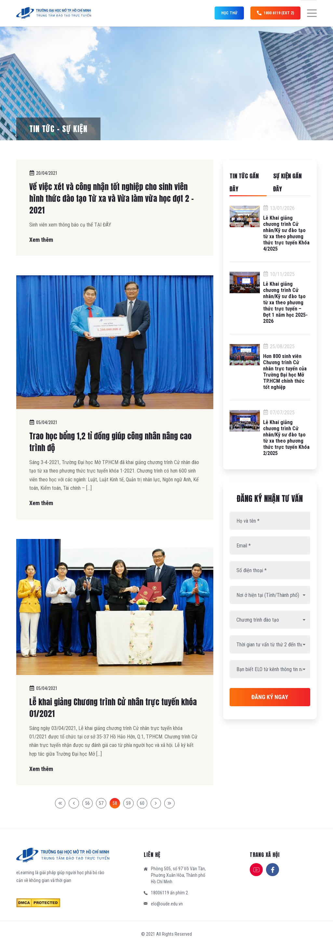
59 (128, 803)
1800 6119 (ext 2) (275, 13)
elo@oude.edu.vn (167, 903)
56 (87, 803)
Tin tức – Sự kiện (58, 129)
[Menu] (308, 13)
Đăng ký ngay (269, 697)
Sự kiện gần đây (287, 182)
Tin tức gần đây (244, 182)
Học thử (229, 13)
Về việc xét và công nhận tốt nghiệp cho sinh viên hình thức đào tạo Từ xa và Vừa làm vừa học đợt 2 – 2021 (111, 198)
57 (101, 803)
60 (142, 803)
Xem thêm (41, 239)
